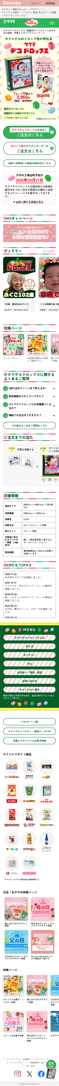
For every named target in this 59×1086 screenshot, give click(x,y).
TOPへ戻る (30, 1066)
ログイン (36, 3)
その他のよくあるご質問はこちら (29, 425)
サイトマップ (12, 1059)
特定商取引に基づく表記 (40, 1062)
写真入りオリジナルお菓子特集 (29, 740)
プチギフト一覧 (29, 721)
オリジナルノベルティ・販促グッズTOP (29, 731)
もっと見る (49, 250)
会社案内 (26, 1059)
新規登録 (50, 3)
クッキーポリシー (17, 1062)
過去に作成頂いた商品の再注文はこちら (29, 163)
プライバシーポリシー (44, 1059)
